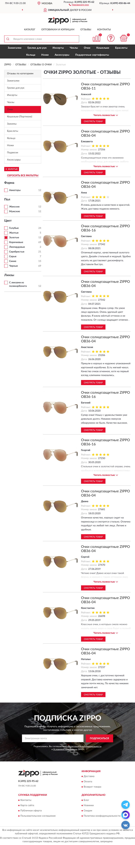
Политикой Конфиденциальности (84, 746)
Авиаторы (15, 190)
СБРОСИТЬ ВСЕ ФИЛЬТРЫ (22, 175)
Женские (14, 207)
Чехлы (74, 48)
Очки (87, 48)
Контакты (104, 29)
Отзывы (85, 29)
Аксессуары (62, 55)
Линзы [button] (9, 275)
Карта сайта (27, 805)
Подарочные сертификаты (92, 55)
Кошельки (102, 48)
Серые (12, 256)
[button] (79, 5)
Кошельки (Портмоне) (19, 116)
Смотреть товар (93, 121)
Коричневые (16, 242)
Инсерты (58, 48)
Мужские (14, 211)
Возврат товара (92, 787)
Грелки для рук (37, 48)
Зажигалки (14, 48)
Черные (13, 266)
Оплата (88, 782)
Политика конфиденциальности (102, 816)
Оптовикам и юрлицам (57, 29)
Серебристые (16, 252)
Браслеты (121, 48)
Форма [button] (9, 182)
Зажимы (12, 124)
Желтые (13, 233)
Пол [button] (7, 199)
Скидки (88, 810)
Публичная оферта (31, 810)
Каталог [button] (29, 29)
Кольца (30, 55)
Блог (86, 800)
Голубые (14, 228)
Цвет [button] (8, 220)
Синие (12, 261)
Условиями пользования (65, 749)
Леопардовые (17, 247)
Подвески (12, 152)
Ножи (45, 55)
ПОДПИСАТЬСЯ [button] (99, 738)
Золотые (14, 237)
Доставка (89, 776)
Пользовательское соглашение (38, 816)
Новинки (89, 805)
